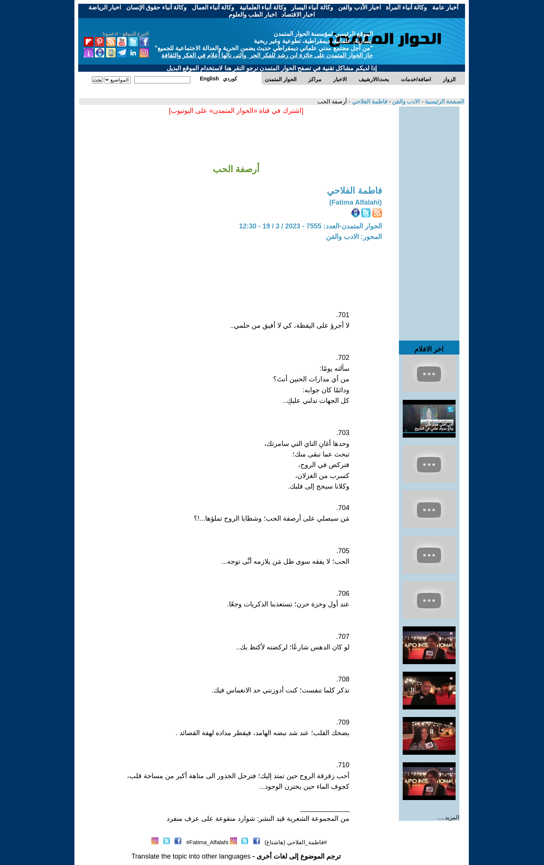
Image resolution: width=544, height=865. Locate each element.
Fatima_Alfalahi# (207, 842)
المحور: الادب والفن (354, 237)
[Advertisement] (429, 219)
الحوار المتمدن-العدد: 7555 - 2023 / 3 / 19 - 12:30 (310, 226)
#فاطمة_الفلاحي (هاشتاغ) (295, 842)
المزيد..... (448, 817)
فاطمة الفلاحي (369, 101)
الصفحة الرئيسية (443, 101)
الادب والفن (405, 101)
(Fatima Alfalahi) (355, 202)
